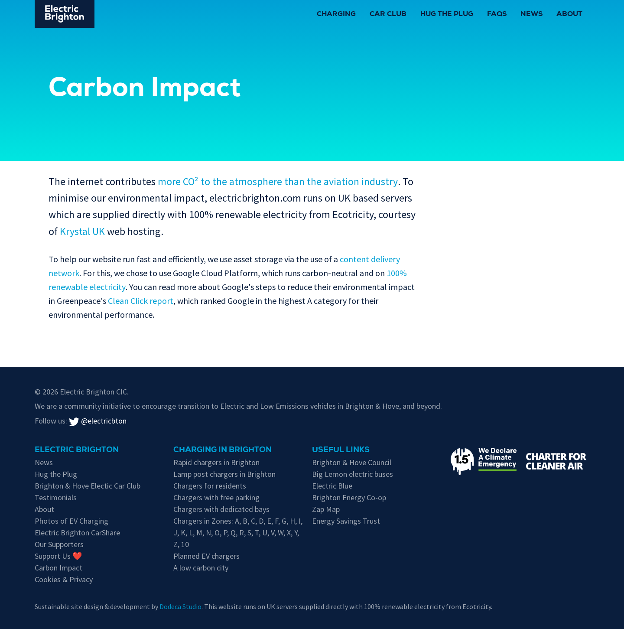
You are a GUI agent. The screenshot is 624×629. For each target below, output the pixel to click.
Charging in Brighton (222, 450)
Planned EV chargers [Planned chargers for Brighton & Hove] (206, 556)
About (569, 14)
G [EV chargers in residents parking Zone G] (284, 521)
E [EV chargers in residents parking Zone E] (269, 521)
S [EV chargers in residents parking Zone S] (249, 533)
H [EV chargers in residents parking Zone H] (292, 521)
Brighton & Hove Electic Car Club (87, 486)
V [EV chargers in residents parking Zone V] (272, 533)
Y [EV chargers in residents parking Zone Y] (295, 533)
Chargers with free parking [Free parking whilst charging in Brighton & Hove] (216, 497)
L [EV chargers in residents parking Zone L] (191, 533)
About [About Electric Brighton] (44, 509)
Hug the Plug (446, 14)
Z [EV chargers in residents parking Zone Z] (175, 544)
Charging (336, 14)
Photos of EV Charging (71, 521)
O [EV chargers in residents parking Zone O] (217, 533)
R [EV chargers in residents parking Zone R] (241, 533)
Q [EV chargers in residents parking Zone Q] (233, 533)
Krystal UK (82, 231)
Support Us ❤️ (58, 556)
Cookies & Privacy (64, 579)
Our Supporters (59, 544)
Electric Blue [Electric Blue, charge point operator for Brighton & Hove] (332, 486)
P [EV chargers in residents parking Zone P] (225, 533)
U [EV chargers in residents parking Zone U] (264, 533)
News (531, 14)
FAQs (497, 14)
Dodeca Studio (180, 606)
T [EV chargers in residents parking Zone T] (257, 533)
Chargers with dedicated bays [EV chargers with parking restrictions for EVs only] (221, 509)
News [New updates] (44, 462)
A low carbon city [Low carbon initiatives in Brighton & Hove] (200, 568)
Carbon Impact (58, 568)
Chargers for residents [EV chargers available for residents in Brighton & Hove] (209, 486)
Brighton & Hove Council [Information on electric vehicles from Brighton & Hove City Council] (351, 462)
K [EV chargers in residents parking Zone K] (183, 533)
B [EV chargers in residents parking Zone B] (245, 521)
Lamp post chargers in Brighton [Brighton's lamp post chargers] (224, 474)
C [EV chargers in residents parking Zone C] (253, 521)
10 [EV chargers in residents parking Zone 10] (185, 544)
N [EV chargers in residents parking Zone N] (208, 533)
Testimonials (56, 497)
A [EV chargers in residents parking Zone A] (237, 521)
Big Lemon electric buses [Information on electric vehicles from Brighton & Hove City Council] (352, 474)
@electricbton (98, 421)
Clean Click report (140, 300)
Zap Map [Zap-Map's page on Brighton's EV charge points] (326, 509)
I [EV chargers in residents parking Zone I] (300, 521)
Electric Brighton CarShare (77, 533)
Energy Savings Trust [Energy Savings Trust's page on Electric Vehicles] (346, 521)
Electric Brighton (77, 450)
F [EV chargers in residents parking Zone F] (276, 521)
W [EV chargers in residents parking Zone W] (280, 533)
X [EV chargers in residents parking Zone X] (289, 533)
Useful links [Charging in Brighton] (341, 450)
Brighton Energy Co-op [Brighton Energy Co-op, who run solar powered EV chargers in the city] (349, 497)
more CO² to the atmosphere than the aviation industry (278, 181)
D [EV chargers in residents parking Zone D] (261, 521)
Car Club (388, 14)
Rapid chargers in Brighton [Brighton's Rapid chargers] (216, 462)
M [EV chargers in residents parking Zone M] (199, 533)
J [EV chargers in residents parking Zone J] (175, 533)
